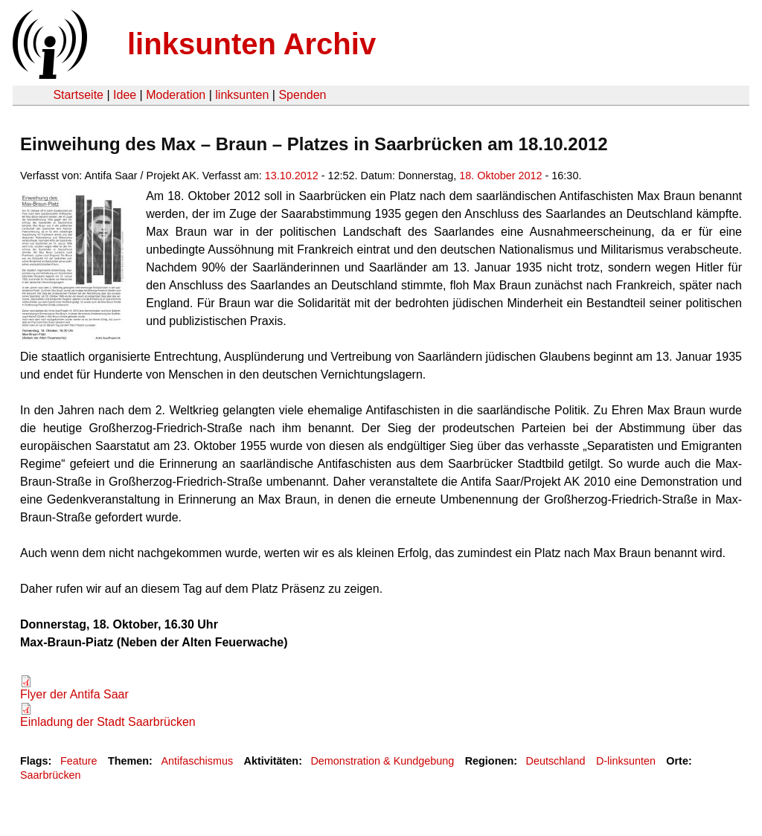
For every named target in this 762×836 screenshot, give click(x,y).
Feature (78, 761)
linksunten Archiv (251, 44)
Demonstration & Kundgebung (382, 761)
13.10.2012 (291, 175)
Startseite (78, 95)
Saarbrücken (50, 775)
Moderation (175, 95)
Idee (124, 95)
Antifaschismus (197, 761)
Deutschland (556, 761)
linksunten (242, 95)
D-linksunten (626, 761)
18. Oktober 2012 (500, 175)
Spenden (302, 95)
